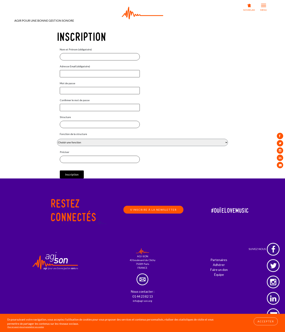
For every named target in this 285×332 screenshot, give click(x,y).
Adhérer (219, 265)
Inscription (72, 174)
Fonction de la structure (73, 134)
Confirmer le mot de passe (75, 100)
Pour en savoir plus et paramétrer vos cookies (25, 327)
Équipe (219, 275)
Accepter (266, 321)
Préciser (64, 152)
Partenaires (218, 260)
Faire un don (219, 270)
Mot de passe (67, 83)
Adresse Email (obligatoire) (75, 66)
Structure (65, 117)
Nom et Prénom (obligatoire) (76, 49)
